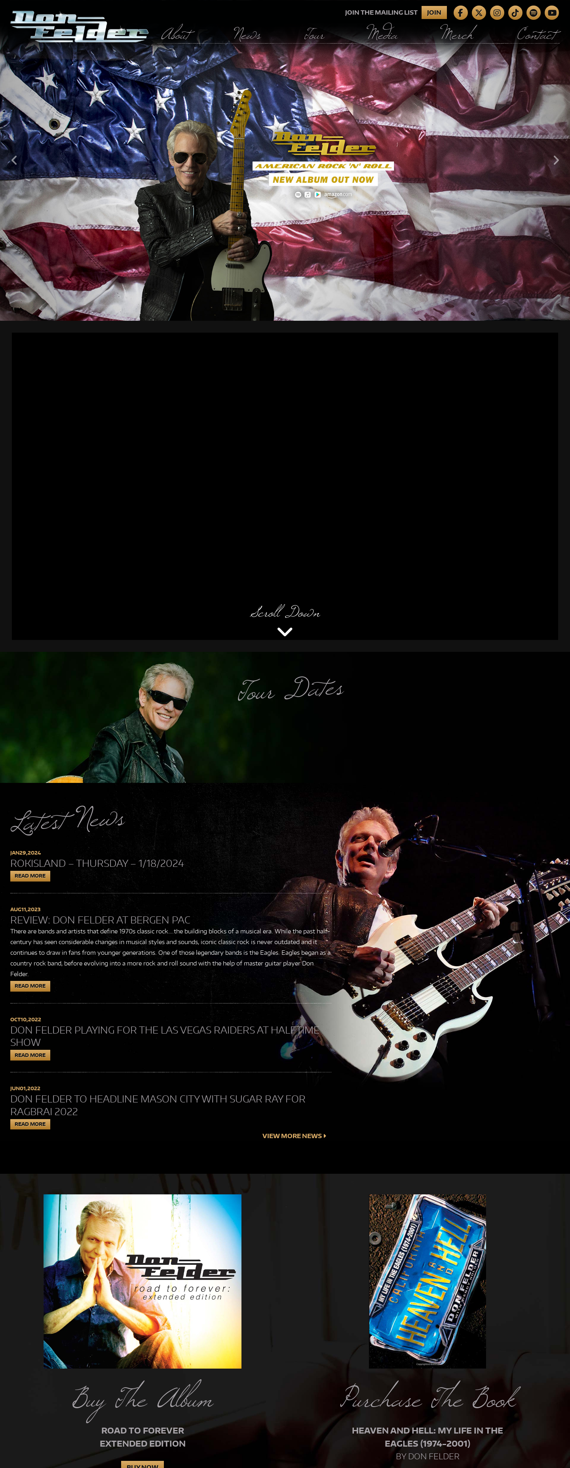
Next (556, 160)
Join (434, 12)
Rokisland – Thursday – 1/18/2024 (97, 863)
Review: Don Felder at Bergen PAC (100, 920)
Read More (30, 876)
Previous (14, 160)
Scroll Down (285, 612)
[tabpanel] (285, 160)
